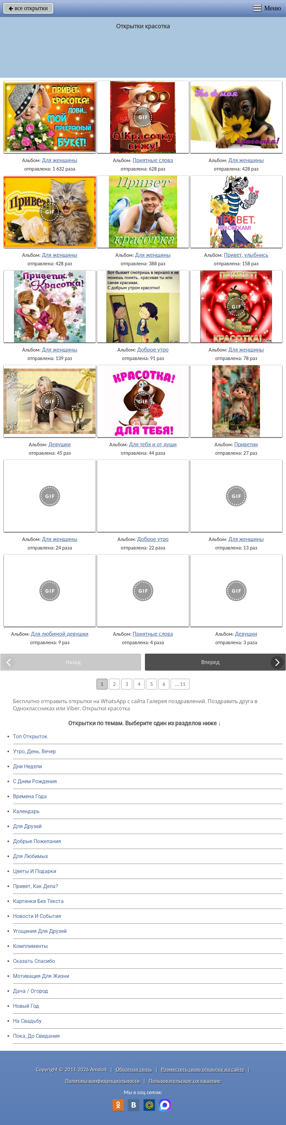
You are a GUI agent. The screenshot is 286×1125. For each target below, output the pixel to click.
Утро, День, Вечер (34, 751)
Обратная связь (134, 1069)
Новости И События (37, 916)
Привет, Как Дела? (35, 886)
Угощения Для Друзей (40, 931)
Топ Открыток (30, 736)
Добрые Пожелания (37, 841)
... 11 (180, 684)
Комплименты (30, 946)
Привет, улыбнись (246, 255)
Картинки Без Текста (38, 901)
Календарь (26, 811)
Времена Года (30, 796)
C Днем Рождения (35, 781)
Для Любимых (30, 856)
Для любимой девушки (59, 634)
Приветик (246, 444)
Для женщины (59, 160)
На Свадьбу (27, 1021)
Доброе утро (153, 350)
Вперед (210, 662)
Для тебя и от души (152, 444)
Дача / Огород (30, 991)
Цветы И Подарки (34, 871)
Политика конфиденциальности (102, 1080)
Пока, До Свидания (36, 1036)
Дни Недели (27, 766)
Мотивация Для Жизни (41, 976)
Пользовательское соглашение (185, 1080)
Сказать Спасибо (34, 961)
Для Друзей (27, 826)
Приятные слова (153, 160)
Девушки (59, 444)
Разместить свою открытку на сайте (202, 1069)
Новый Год (26, 1006)
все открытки (28, 8)
